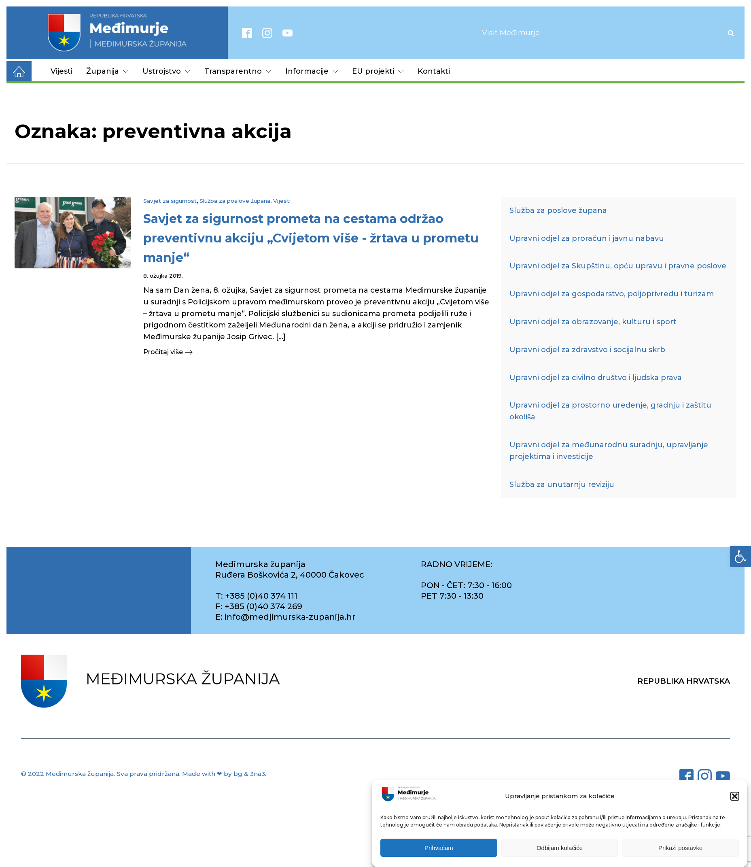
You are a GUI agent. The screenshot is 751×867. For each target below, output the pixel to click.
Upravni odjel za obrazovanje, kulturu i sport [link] (593, 321)
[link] (740, 556)
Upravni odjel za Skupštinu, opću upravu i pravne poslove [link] (617, 265)
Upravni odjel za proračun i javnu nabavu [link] (586, 238)
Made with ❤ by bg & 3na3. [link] (224, 774)
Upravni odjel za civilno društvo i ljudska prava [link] (595, 377)
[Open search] (730, 32)
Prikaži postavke (680, 848)
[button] (735, 797)
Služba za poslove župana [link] (234, 201)
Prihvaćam (438, 848)
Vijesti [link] (61, 71)
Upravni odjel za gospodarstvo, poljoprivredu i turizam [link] (611, 293)
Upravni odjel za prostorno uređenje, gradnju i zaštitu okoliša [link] (610, 411)
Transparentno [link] (238, 71)
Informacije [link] (311, 71)
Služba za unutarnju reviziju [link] (561, 484)
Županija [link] (107, 71)
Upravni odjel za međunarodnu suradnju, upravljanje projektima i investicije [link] (608, 450)
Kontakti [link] (434, 71)
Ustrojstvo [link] (166, 71)
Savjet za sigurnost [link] (170, 201)
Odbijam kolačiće (560, 848)
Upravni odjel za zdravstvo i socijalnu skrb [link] (587, 349)
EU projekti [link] (378, 71)
